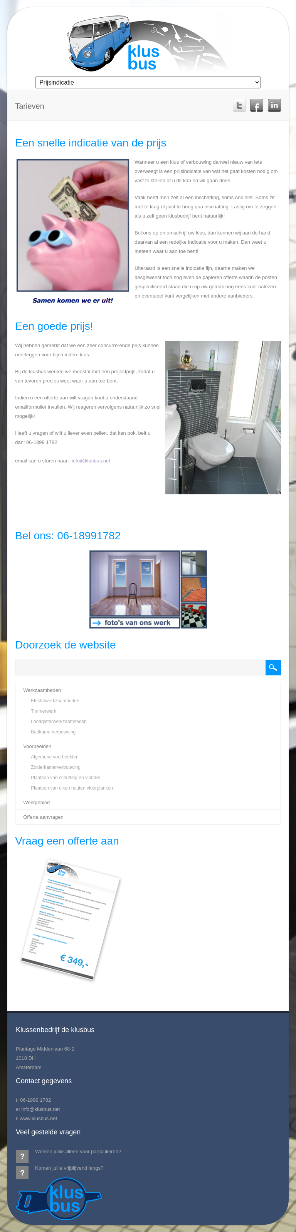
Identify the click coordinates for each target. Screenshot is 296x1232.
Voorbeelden (37, 746)
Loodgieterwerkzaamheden (59, 721)
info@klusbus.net (91, 461)
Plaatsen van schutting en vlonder (65, 777)
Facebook (256, 105)
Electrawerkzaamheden (55, 700)
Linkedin (274, 105)
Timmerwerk (43, 711)
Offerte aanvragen (43, 817)
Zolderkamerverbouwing (56, 767)
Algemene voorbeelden (54, 757)
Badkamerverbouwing (53, 732)
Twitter (239, 105)
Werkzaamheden (42, 690)
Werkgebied (36, 802)
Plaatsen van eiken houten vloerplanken (72, 788)
